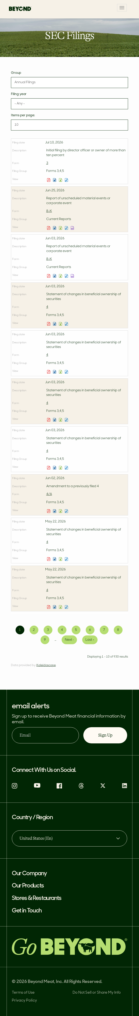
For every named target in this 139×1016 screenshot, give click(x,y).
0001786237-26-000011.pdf (49, 511)
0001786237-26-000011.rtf (55, 511)
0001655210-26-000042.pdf (49, 275)
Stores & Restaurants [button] (36, 898)
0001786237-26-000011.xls (61, 511)
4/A (49, 494)
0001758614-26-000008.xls (61, 323)
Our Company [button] (29, 874)
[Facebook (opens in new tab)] (59, 787)
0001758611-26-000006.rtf (55, 467)
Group (16, 73)
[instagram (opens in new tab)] (14, 787)
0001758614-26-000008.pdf (49, 323)
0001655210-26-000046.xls (61, 228)
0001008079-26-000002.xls (61, 607)
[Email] (45, 735)
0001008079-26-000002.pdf (49, 607)
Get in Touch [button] (27, 911)
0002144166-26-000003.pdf (49, 180)
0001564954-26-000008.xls (61, 419)
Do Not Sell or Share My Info (97, 993)
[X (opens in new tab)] (102, 787)
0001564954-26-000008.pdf (49, 419)
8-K (49, 211)
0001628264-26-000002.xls (61, 559)
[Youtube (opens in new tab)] (37, 786)
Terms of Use (23, 993)
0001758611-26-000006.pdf (49, 467)
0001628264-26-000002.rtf (55, 559)
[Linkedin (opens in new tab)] (124, 787)
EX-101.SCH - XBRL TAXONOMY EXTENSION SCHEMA (73, 228)
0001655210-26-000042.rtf (55, 275)
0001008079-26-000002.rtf (55, 607)
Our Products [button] (28, 886)
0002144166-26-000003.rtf (55, 180)
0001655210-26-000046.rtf (55, 228)
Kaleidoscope (46, 665)
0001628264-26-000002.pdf (49, 559)
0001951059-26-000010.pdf (49, 371)
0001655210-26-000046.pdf (49, 228)
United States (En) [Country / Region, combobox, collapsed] (36, 838)
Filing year (19, 94)
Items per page (22, 115)
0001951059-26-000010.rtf (55, 371)
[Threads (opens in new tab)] (81, 787)
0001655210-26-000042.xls (61, 275)
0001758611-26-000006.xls (61, 467)
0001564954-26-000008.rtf (55, 419)
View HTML (67, 180)
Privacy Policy (24, 1000)
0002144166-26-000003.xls (61, 180)
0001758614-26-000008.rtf (55, 323)
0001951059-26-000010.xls (61, 371)
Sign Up (105, 735)
